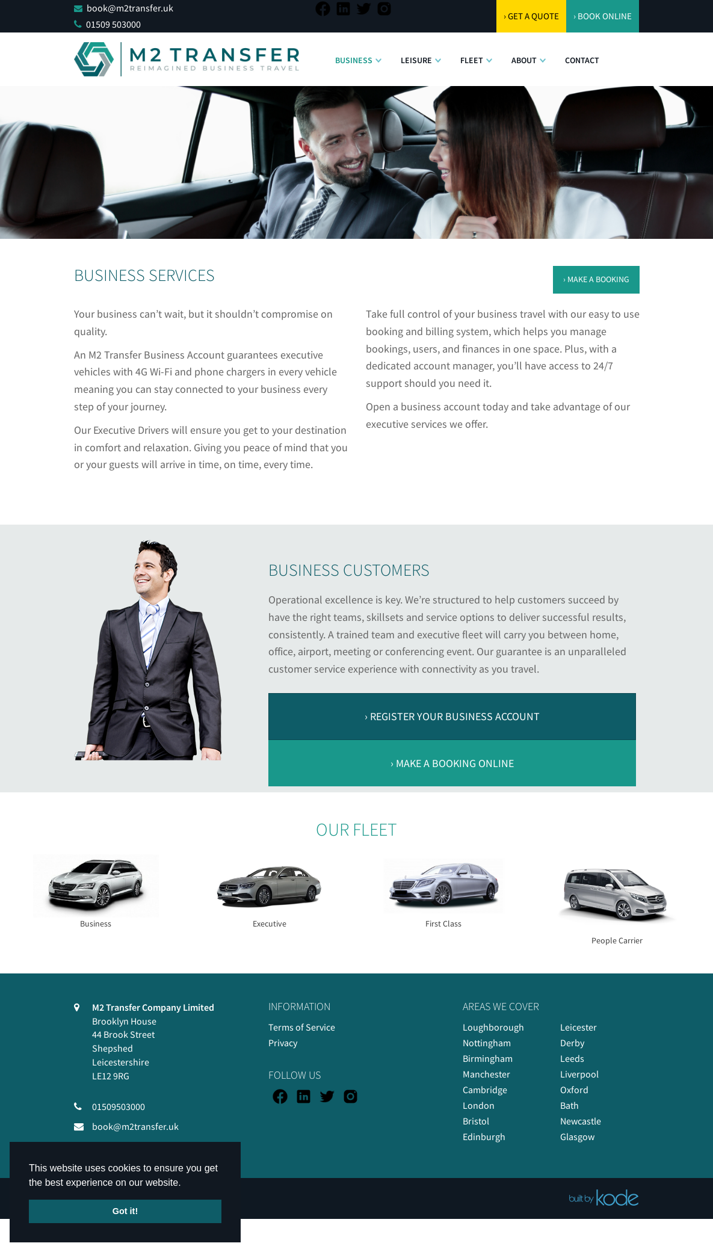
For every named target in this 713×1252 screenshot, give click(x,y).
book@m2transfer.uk (130, 8)
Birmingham (488, 1058)
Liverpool (579, 1074)
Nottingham (487, 1043)
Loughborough (493, 1027)
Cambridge (485, 1090)
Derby (572, 1043)
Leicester (578, 1027)
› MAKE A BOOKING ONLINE (452, 763)
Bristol (476, 1121)
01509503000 (118, 1106)
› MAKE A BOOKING (596, 279)
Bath (569, 1105)
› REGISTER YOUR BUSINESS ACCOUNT (452, 716)
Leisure (416, 60)
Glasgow (577, 1136)
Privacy (282, 1043)
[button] (378, 54)
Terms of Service (301, 1027)
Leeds (572, 1058)
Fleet (471, 60)
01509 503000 (113, 24)
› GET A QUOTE (531, 16)
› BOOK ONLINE (602, 16)
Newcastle (580, 1121)
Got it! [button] (125, 1211)
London (479, 1105)
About (524, 60)
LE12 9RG (110, 1076)
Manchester (486, 1074)
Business (353, 60)
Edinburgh (484, 1136)
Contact (582, 60)
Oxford (574, 1090)
